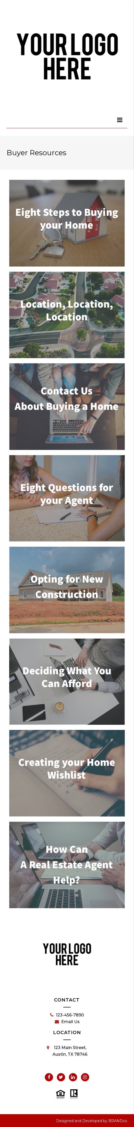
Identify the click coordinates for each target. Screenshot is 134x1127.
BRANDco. (118, 1121)
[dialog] (120, 120)
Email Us (67, 1021)
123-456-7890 (67, 1015)
